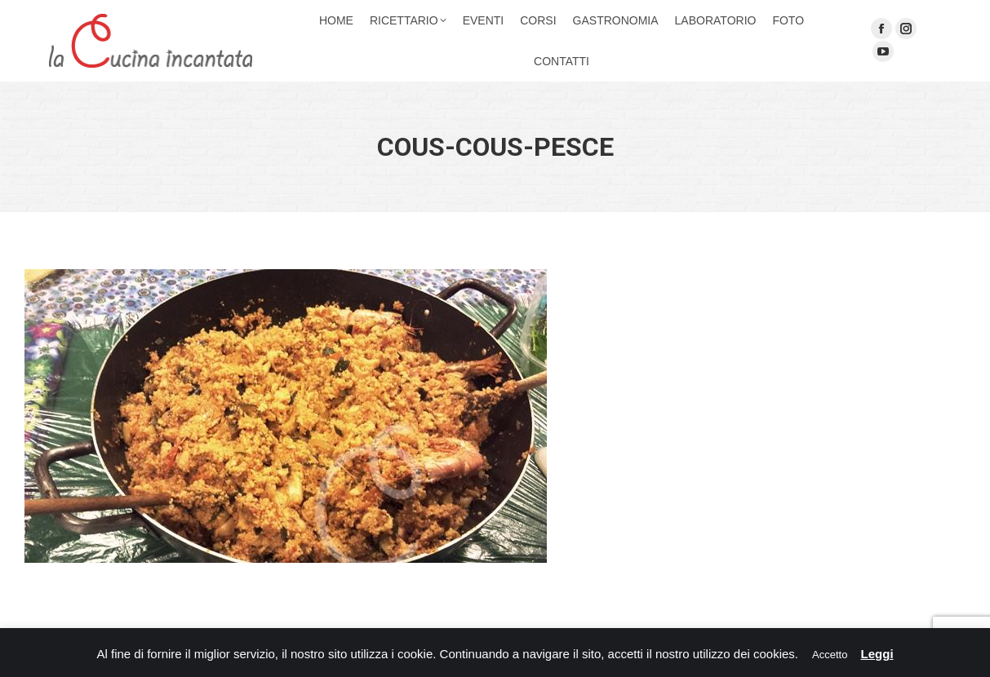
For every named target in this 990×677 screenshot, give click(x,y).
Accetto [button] (829, 654)
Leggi (877, 654)
